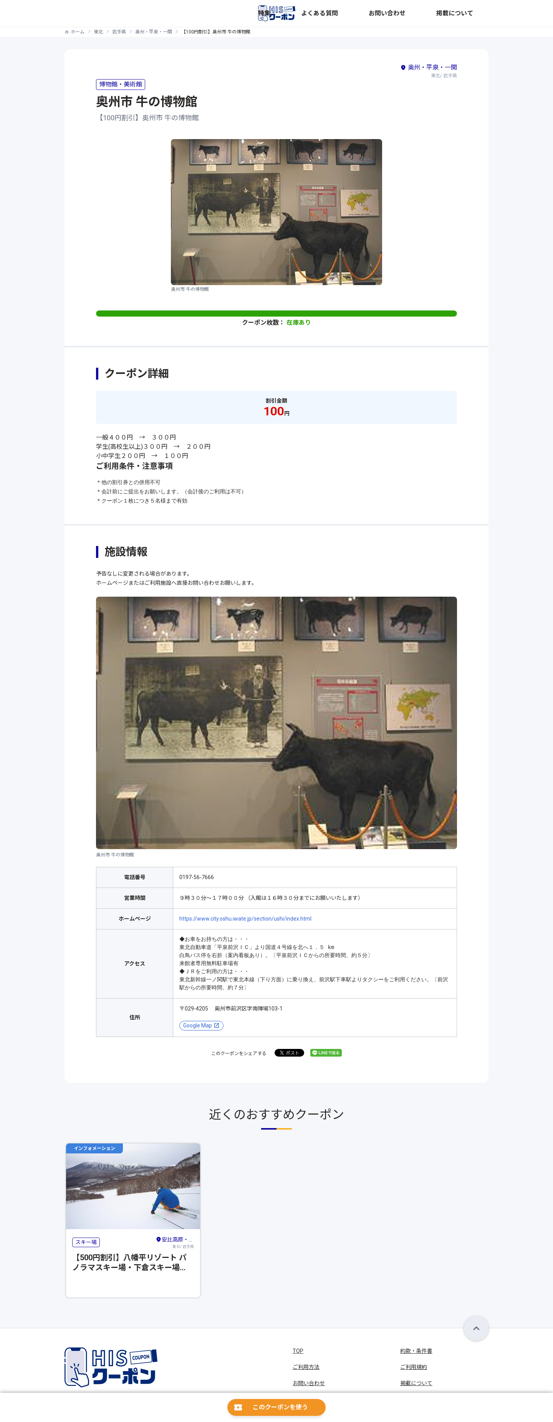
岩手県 (119, 32)
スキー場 (86, 1242)
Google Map (197, 1025)
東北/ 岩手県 (175, 1241)
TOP (298, 1351)
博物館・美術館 (120, 84)
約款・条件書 (416, 1351)
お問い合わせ (431, 13)
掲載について (472, 13)
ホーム (77, 32)
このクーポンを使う (280, 1407)
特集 (358, 13)
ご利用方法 (306, 1367)
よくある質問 (389, 13)
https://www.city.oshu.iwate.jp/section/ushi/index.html (245, 919)
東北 (98, 32)
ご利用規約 (413, 1367)
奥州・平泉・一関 (153, 32)
